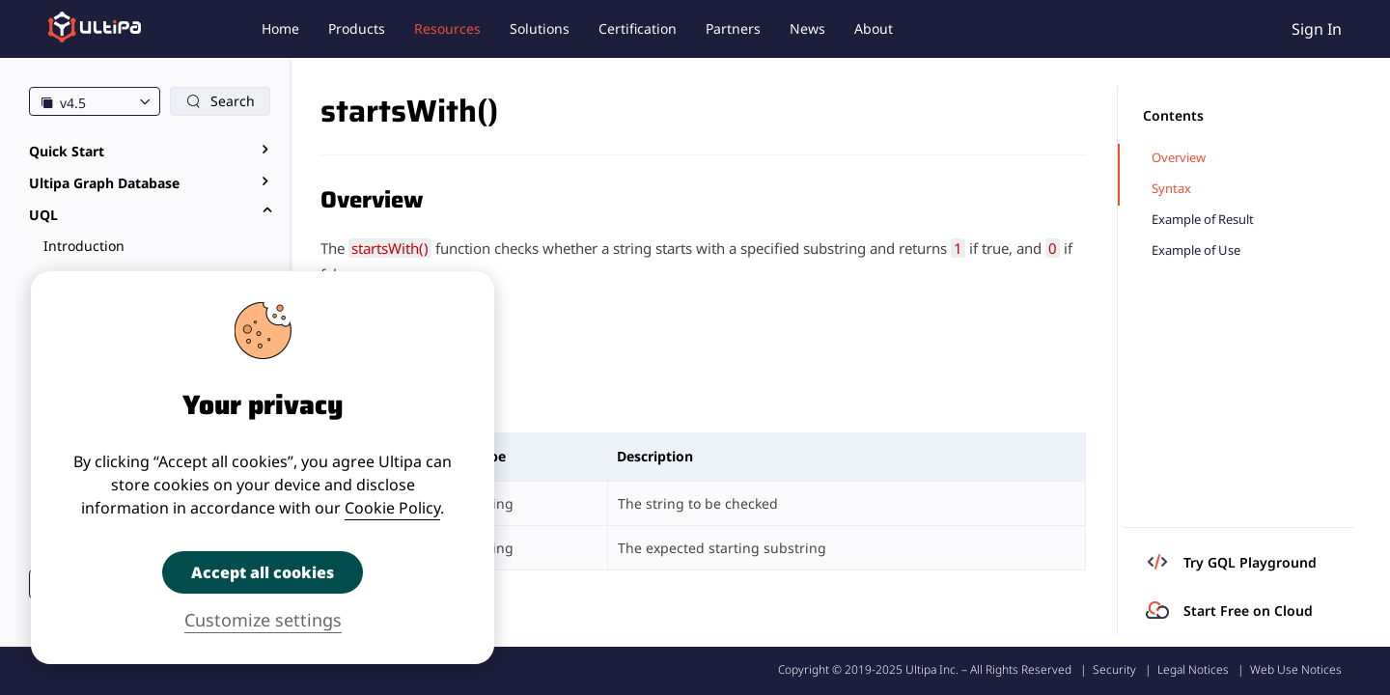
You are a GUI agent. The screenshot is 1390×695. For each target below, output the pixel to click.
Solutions (540, 28)
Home (280, 28)
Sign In (1317, 29)
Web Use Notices (1296, 669)
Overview (1179, 158)
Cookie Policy (392, 507)
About (873, 28)
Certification (637, 28)
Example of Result (1203, 219)
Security (1114, 669)
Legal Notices (1193, 669)
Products (356, 28)
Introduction (84, 245)
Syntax (1171, 189)
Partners (733, 28)
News (807, 28)
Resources (447, 28)
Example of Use (1196, 250)
